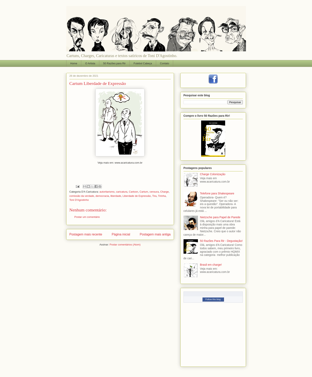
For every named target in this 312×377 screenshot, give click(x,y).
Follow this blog (213, 299)
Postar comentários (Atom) (124, 244)
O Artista (90, 63)
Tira (154, 195)
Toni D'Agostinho (79, 199)
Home (73, 63)
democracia (102, 195)
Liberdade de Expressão (136, 195)
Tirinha (162, 195)
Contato (164, 63)
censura (154, 191)
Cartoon (133, 191)
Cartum (143, 191)
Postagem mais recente (85, 234)
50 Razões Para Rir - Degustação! (221, 240)
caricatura (121, 191)
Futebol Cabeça (143, 63)
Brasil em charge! (211, 264)
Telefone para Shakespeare (217, 193)
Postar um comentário (87, 216)
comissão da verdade (81, 195)
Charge (164, 191)
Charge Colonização (212, 174)
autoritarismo (106, 191)
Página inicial (121, 234)
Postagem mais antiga (155, 234)
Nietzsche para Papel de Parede (220, 217)
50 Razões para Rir (114, 63)
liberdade (115, 195)
